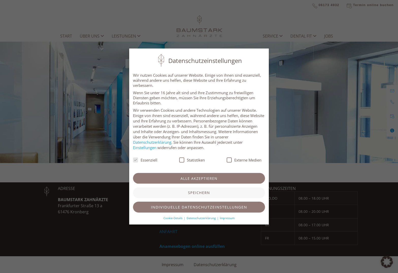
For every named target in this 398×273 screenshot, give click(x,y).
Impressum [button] (227, 218)
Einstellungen (144, 147)
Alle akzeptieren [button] (198, 178)
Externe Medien (244, 160)
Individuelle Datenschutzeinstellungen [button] (199, 207)
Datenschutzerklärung (152, 142)
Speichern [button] (199, 192)
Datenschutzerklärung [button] (202, 218)
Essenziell (145, 160)
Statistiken (192, 160)
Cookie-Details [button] (173, 218)
